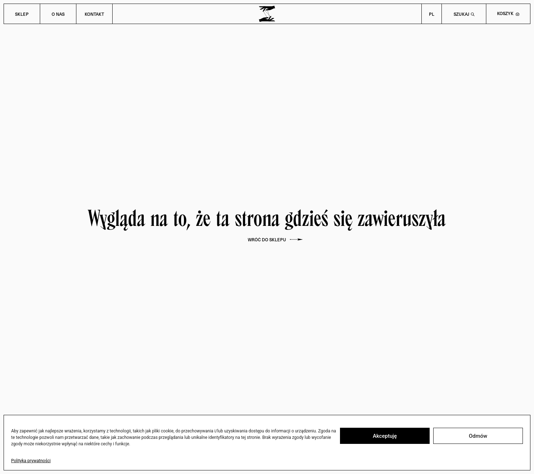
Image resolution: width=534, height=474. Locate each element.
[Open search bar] (464, 14)
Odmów (478, 436)
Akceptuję (385, 436)
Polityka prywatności (31, 460)
